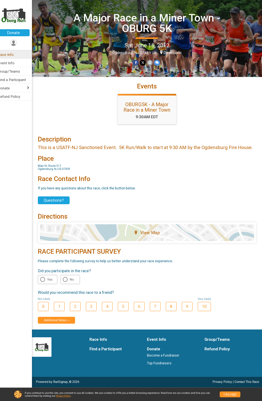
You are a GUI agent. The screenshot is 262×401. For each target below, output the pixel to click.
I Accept (230, 394)
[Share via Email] (152, 62)
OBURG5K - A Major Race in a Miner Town (149, 114)
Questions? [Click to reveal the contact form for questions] (59, 212)
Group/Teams (14, 71)
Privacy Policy (63, 395)
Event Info (11, 63)
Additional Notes (60, 332)
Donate (18, 32)
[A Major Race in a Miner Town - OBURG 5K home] (18, 15)
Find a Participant (17, 80)
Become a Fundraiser (166, 367)
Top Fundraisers (162, 375)
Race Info (11, 55)
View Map (150, 244)
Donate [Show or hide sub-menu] (9, 88)
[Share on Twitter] (145, 62)
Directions (175, 52)
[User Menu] (18, 42)
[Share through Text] (159, 62)
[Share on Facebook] (138, 62)
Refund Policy (14, 97)
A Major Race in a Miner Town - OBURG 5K (149, 22)
